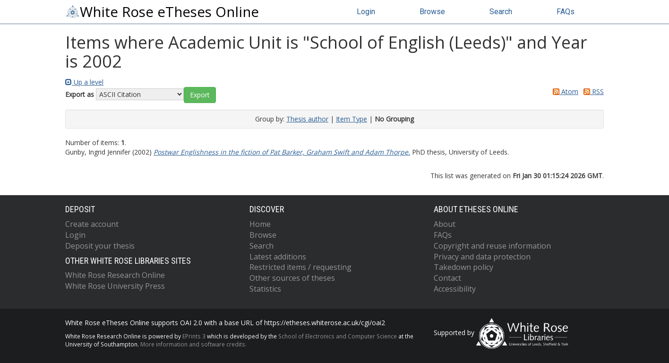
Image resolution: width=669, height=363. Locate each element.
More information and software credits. (193, 344)
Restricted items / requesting (300, 267)
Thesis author (307, 118)
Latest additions (277, 256)
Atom (563, 91)
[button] (200, 95)
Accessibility (455, 289)
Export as (79, 94)
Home (260, 224)
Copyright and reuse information (492, 246)
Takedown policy (463, 267)
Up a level (84, 82)
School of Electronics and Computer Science (337, 336)
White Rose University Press (115, 286)
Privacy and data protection (482, 256)
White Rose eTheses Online (162, 11)
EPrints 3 (194, 336)
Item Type (351, 118)
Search (500, 11)
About (444, 224)
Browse (432, 11)
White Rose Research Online (115, 275)
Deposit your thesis (100, 246)
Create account (92, 224)
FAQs (566, 11)
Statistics (265, 289)
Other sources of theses (292, 278)
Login (366, 11)
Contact (447, 278)
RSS (592, 91)
